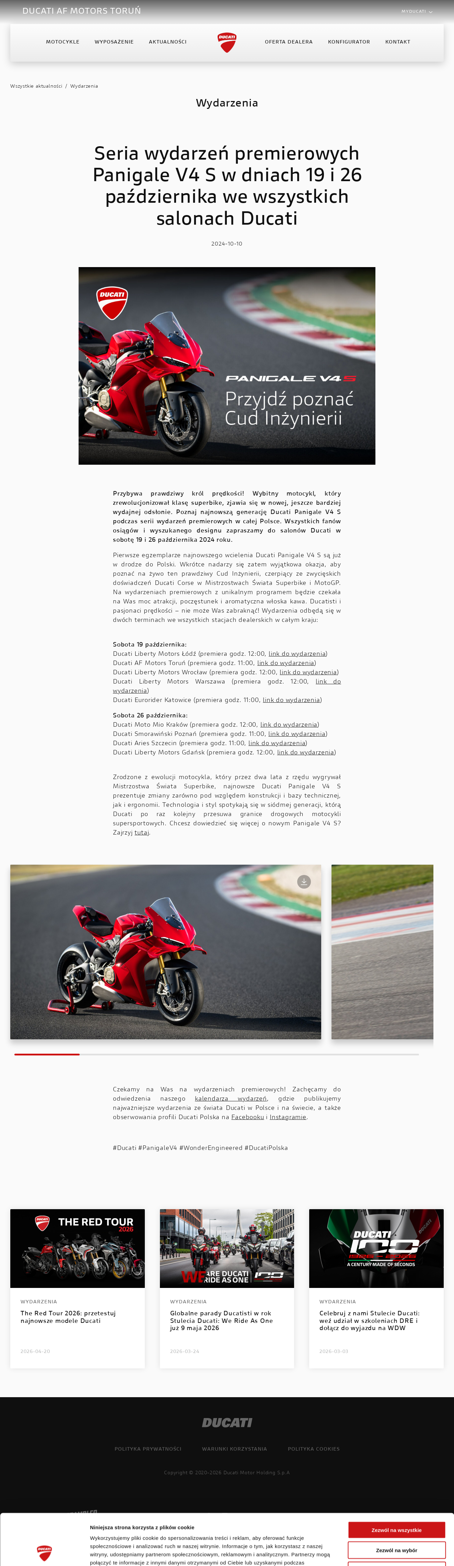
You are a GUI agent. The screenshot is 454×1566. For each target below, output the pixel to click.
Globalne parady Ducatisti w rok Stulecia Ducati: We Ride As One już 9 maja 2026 (221, 1321)
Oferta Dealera (289, 42)
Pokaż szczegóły (366, 1552)
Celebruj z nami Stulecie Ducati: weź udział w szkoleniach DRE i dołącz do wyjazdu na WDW (369, 1321)
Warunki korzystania (234, 1449)
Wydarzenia (84, 86)
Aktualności (168, 42)
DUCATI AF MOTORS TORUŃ (81, 12)
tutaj (142, 833)
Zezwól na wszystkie (397, 1482)
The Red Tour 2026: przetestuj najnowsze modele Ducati (68, 1318)
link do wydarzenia (297, 654)
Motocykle (63, 42)
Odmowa (396, 1522)
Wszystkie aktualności (36, 86)
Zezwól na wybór (396, 1502)
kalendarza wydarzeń (231, 1099)
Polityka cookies (314, 1449)
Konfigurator (349, 42)
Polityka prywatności (148, 1449)
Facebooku (247, 1118)
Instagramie (288, 1118)
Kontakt (397, 42)
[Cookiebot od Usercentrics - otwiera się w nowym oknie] (44, 1553)
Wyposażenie (114, 42)
